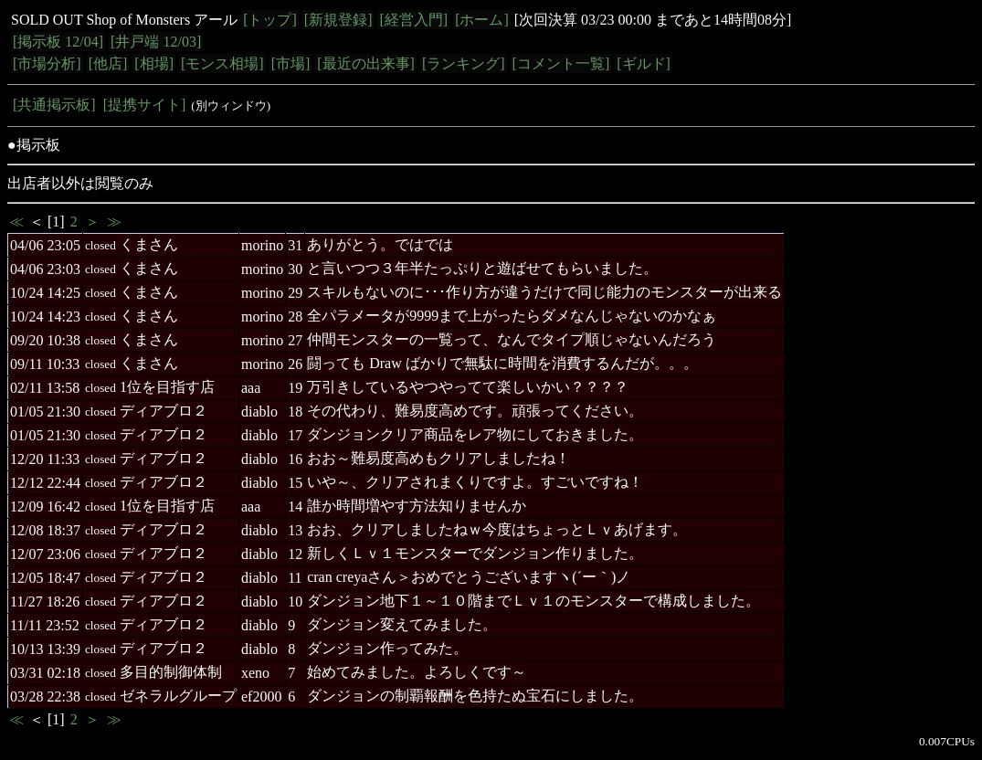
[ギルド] (644, 63)
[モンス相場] (222, 63)
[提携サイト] (144, 104)
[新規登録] (338, 19)
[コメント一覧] (561, 63)
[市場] (291, 63)
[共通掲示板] (54, 104)
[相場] (154, 63)
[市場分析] (47, 63)
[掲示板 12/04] (58, 41)
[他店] (108, 63)
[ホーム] (482, 19)
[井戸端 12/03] (156, 41)
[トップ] (270, 19)
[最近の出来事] (366, 63)
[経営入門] (413, 19)
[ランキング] (463, 63)
